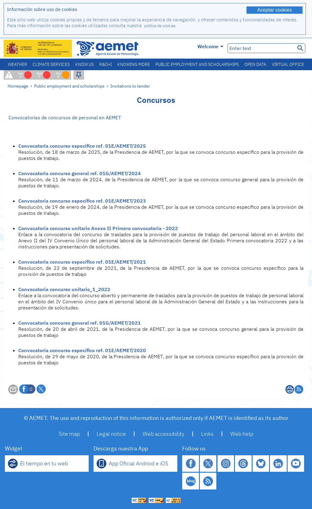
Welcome (210, 46)
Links (207, 433)
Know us (84, 64)
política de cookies (160, 25)
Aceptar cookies (274, 10)
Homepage (18, 86)
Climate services (51, 64)
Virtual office (288, 64)
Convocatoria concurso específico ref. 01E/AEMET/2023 (82, 201)
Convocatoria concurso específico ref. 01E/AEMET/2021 (82, 262)
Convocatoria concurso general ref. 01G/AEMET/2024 (79, 173)
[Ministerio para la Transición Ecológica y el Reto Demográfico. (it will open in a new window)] (38, 48)
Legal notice (111, 433)
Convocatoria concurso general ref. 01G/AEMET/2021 (79, 323)
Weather (17, 64)
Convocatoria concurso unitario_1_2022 (64, 289)
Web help (241, 433)
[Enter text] (260, 48)
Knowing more (133, 64)
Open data (255, 64)
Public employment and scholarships (197, 64)
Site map (69, 433)
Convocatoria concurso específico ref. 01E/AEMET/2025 (82, 146)
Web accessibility (163, 433)
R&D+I (105, 64)
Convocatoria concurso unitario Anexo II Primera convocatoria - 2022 (98, 228)
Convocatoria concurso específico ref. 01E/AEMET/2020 (82, 350)
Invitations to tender (130, 86)
